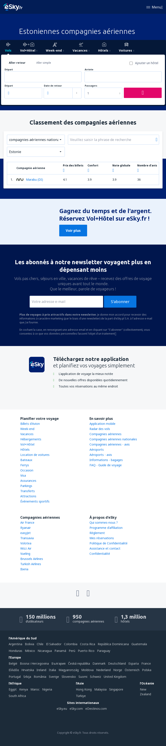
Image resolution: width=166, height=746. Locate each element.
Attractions (28, 496)
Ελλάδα (14, 670)
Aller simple (43, 63)
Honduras (15, 651)
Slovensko (69, 677)
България (58, 663)
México (30, 651)
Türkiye (81, 696)
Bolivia (29, 644)
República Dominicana (113, 644)
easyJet (25, 533)
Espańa (133, 663)
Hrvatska (27, 670)
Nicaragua (45, 651)
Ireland (41, 670)
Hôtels (25, 449)
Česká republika (79, 663)
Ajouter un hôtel (146, 63)
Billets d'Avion (30, 424)
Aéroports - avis (100, 455)
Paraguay (103, 651)
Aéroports (96, 449)
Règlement (97, 533)
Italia (52, 670)
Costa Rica (87, 644)
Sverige (54, 677)
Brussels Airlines (31, 559)
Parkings (26, 486)
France (146, 663)
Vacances (27, 434)
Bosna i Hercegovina (34, 663)
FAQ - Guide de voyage (105, 465)
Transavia (27, 538)
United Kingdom (115, 677)
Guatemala (139, 644)
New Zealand (145, 691)
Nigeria (47, 689)
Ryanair (25, 528)
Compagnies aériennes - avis (109, 444)
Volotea (25, 543)
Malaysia (100, 689)
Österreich (132, 670)
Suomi (82, 677)
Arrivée (89, 69)
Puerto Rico (86, 651)
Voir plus (73, 230)
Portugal (15, 677)
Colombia (70, 644)
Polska (146, 670)
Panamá (60, 651)
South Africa (17, 696)
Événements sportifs (34, 501)
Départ (9, 69)
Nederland (103, 670)
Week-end (27, 429)
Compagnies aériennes (105, 434)
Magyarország (69, 670)
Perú (72, 651)
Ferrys (24, 465)
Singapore (116, 689)
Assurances (28, 481)
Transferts (27, 491)
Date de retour (53, 85)
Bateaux (26, 460)
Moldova (87, 670)
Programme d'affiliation (106, 528)
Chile (40, 644)
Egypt (13, 689)
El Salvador (53, 644)
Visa (23, 475)
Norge (117, 670)
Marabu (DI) (29, 179)
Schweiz (95, 677)
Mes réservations (101, 538)
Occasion (26, 470)
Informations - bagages (106, 460)
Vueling (25, 554)
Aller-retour (17, 63)
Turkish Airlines (30, 564)
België (13, 663)
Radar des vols (99, 429)
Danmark (99, 663)
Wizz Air (25, 548)
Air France (27, 522)
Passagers (91, 85)
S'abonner (120, 301)
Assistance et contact (104, 548)
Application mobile (102, 424)
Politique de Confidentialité (108, 543)
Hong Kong (84, 689)
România (40, 677)
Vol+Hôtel (27, 444)
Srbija (27, 677)
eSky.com (76, 708)
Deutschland (117, 663)
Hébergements (30, 439)
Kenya (23, 689)
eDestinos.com (96, 708)
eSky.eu (62, 708)
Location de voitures (34, 455)
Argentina (15, 644)
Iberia (24, 569)
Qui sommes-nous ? (103, 522)
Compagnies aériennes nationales (113, 439)
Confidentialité (99, 554)
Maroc (35, 689)
